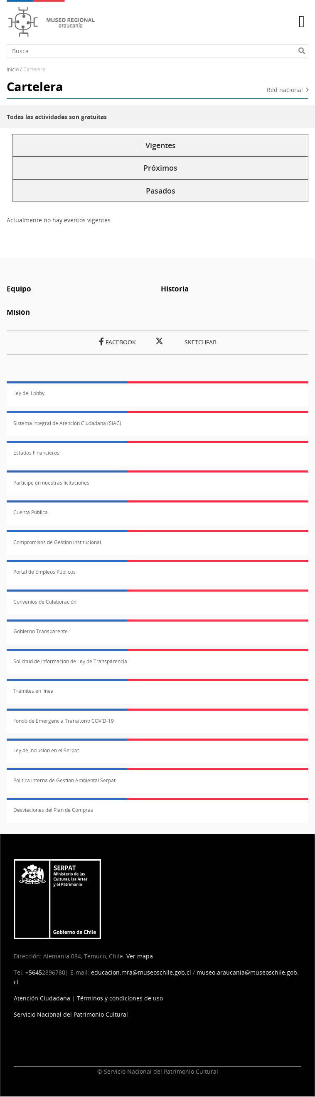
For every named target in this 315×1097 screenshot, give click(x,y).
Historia (175, 289)
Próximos (160, 168)
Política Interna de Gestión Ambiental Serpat (64, 780)
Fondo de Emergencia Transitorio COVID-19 (63, 721)
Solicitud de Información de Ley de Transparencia (70, 661)
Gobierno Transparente (40, 631)
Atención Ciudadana (42, 998)
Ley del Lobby (28, 393)
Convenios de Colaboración (44, 602)
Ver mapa (139, 956)
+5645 (33, 972)
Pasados (160, 191)
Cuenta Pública (30, 512)
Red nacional (285, 90)
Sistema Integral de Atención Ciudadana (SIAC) (67, 423)
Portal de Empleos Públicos (44, 572)
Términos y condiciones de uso (120, 998)
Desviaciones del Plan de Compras (53, 810)
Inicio (13, 69)
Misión (18, 312)
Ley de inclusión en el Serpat (46, 750)
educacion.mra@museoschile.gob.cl (141, 972)
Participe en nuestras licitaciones (51, 483)
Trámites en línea (33, 691)
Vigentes (160, 145)
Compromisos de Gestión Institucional (57, 542)
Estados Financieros (36, 453)
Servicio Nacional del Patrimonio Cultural (71, 1014)
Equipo (19, 289)
